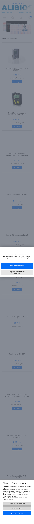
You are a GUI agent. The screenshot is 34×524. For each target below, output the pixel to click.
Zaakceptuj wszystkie (17, 513)
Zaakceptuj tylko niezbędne (17, 503)
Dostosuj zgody (17, 508)
